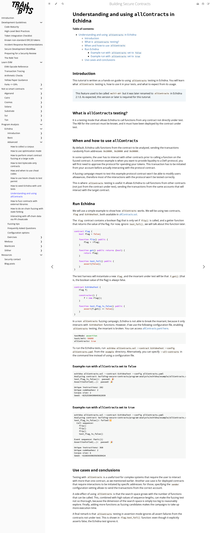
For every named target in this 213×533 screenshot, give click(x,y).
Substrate (9, 111)
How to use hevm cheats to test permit (26, 180)
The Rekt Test (11, 57)
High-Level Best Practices (17, 31)
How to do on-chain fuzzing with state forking (27, 210)
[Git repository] (203, 3)
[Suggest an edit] (208, 3)
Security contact (13, 259)
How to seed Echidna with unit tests (26, 187)
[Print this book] (198, 3)
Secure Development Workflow (20, 49)
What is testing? (102, 41)
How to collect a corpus (22, 146)
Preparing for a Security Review (20, 53)
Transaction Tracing (15, 71)
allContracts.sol (128, 214)
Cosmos (8, 102)
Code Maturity (12, 26)
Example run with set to (116, 52)
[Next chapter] (204, 266)
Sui (6, 115)
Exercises (12, 237)
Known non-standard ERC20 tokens (22, 40)
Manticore (10, 246)
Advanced (13, 142)
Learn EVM (7, 62)
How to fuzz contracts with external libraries (24, 203)
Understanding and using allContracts (24, 195)
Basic (10, 137)
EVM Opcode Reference (16, 66)
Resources (7, 254)
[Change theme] (56, 4)
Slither (8, 250)
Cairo (7, 97)
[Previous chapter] (52, 266)
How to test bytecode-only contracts (24, 165)
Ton (6, 119)
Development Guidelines (14, 22)
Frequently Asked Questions (22, 228)
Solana (8, 106)
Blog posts (10, 263)
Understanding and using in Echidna (107, 34)
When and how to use (105, 45)
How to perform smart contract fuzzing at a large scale (26, 157)
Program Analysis (10, 124)
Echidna (9, 128)
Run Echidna (92, 49)
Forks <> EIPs (11, 84)
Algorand (9, 93)
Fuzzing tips (14, 223)
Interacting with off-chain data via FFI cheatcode (26, 218)
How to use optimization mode (26, 151)
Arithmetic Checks (14, 75)
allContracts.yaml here (155, 328)
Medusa (9, 241)
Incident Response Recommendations (24, 44)
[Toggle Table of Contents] (49, 4)
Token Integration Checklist (18, 35)
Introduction (8, 17)
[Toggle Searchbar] (62, 4)
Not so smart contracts (13, 88)
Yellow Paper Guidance (16, 80)
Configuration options (18, 232)
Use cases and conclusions (100, 60)
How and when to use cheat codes (25, 172)
